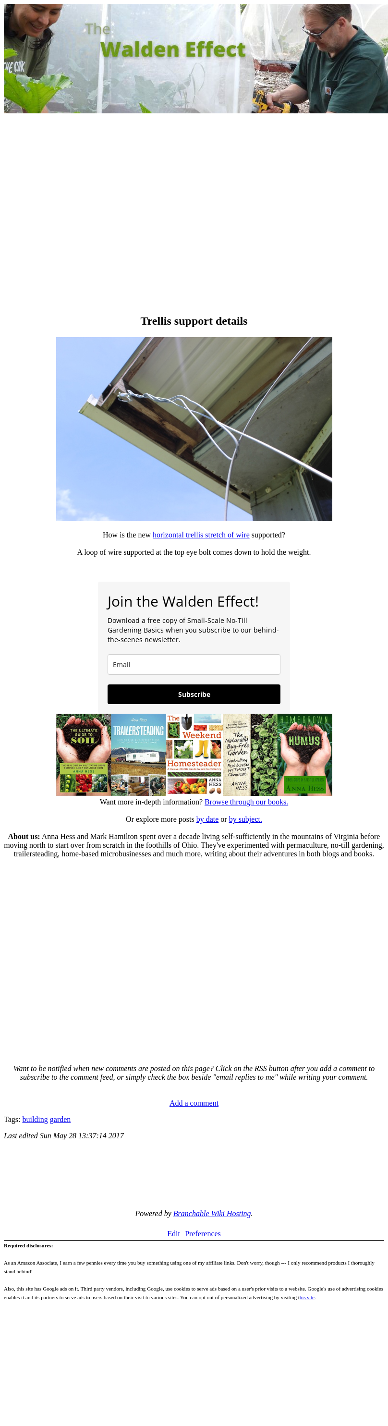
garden (60, 1119)
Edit (173, 1234)
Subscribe (194, 694)
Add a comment (194, 1103)
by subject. (245, 819)
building (35, 1119)
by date (207, 819)
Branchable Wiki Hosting (212, 1213)
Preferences (203, 1234)
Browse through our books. (246, 802)
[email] (194, 664)
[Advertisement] (90, 215)
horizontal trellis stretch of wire (201, 535)
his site (307, 1297)
